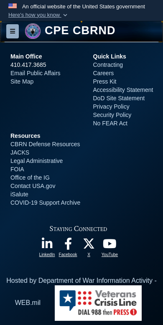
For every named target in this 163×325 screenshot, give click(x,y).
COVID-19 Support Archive (45, 202)
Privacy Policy (111, 106)
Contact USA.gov (32, 186)
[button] (38, 15)
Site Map (21, 81)
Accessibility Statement (123, 89)
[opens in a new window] (47, 245)
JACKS (19, 152)
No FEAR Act (110, 123)
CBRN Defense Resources (45, 144)
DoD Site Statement (119, 98)
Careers (103, 73)
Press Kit (105, 81)
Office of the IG (30, 177)
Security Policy (112, 115)
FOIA (17, 169)
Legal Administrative (36, 160)
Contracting (108, 64)
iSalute (19, 194)
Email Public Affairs (35, 73)
